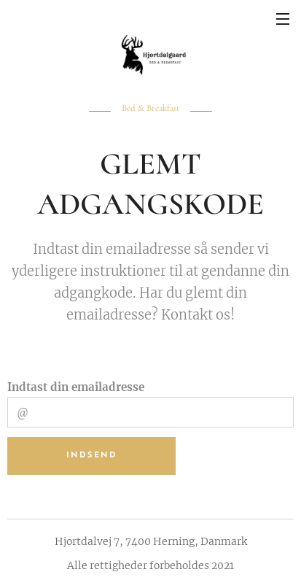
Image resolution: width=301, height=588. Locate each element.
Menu (282, 19)
